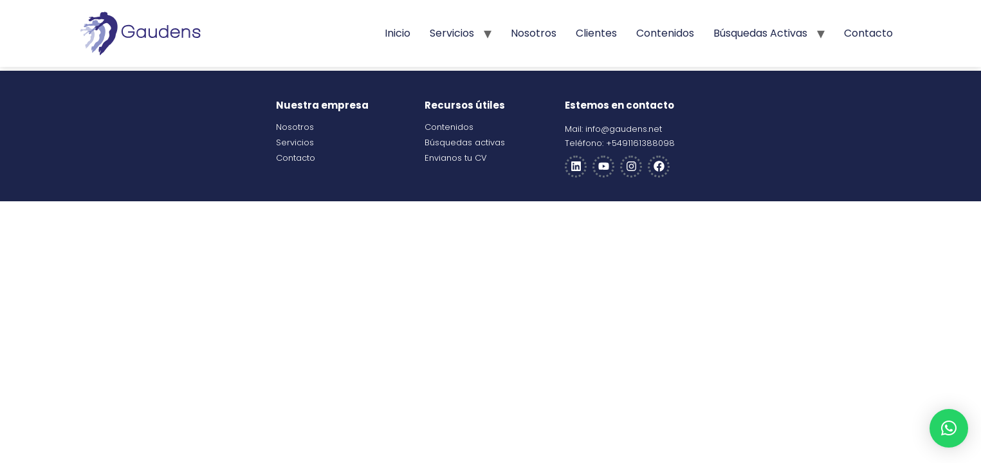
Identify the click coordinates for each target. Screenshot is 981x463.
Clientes (596, 33)
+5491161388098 (640, 143)
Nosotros (533, 33)
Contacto (868, 33)
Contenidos (665, 33)
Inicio (397, 33)
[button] (949, 428)
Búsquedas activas (760, 33)
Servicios (452, 33)
